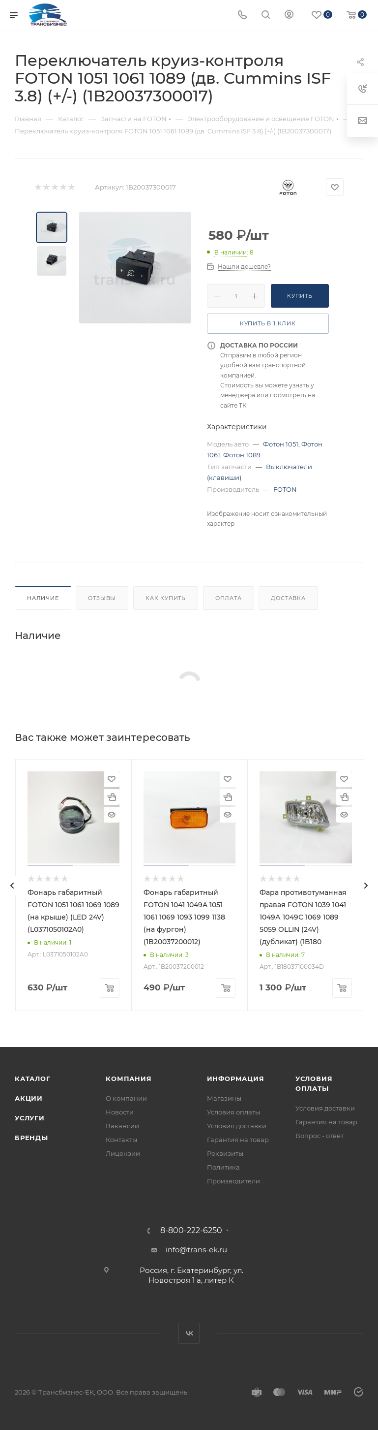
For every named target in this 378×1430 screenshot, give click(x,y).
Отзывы (102, 598)
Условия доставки (236, 1126)
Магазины (224, 1098)
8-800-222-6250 (191, 1231)
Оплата (228, 598)
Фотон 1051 (280, 444)
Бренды (31, 1138)
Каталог (33, 1078)
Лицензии (123, 1153)
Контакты (121, 1140)
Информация (235, 1078)
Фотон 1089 (242, 455)
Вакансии (122, 1126)
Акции (29, 1098)
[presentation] (12, 885)
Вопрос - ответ (319, 1136)
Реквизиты (225, 1153)
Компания (128, 1078)
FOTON (285, 489)
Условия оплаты (233, 1112)
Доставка (288, 598)
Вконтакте (189, 1333)
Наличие (43, 598)
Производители (233, 1181)
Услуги (30, 1118)
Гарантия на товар (238, 1140)
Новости (120, 1112)
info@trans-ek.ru (196, 1249)
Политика (223, 1167)
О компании (126, 1098)
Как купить (165, 598)
